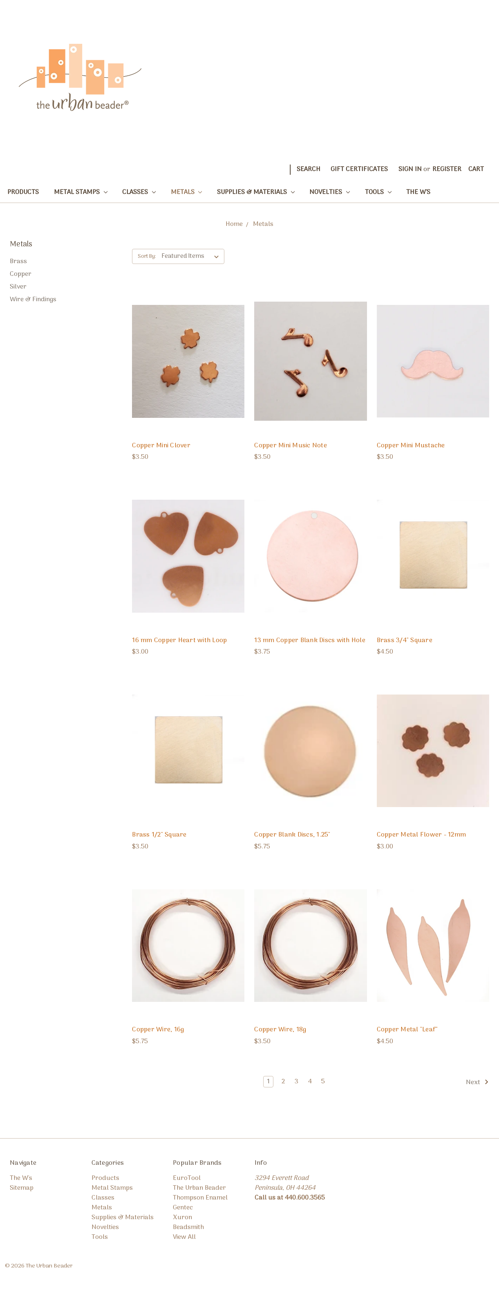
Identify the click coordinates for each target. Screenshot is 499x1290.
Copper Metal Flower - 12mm (421, 835)
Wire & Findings (33, 299)
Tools (378, 192)
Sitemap (22, 1188)
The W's (418, 192)
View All (184, 1237)
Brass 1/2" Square (159, 835)
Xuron (182, 1217)
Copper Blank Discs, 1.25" (292, 835)
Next (477, 1082)
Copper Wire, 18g (280, 1029)
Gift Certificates (359, 169)
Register (446, 169)
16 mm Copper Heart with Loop (179, 640)
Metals (186, 192)
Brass (18, 261)
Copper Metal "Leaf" (407, 1029)
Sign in (410, 169)
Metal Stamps (80, 192)
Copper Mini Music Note (290, 445)
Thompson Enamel (200, 1198)
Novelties (329, 192)
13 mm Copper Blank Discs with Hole (309, 640)
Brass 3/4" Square (404, 640)
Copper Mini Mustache (411, 445)
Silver (18, 287)
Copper (20, 274)
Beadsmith (188, 1227)
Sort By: (147, 256)
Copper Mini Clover (161, 445)
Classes (139, 192)
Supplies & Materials (256, 192)
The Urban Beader (199, 1188)
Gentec (183, 1207)
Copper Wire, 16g (158, 1029)
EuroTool (187, 1178)
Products (23, 192)
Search (308, 169)
